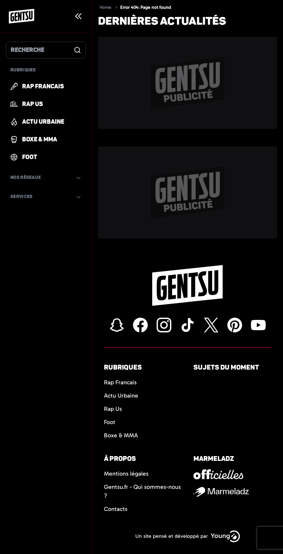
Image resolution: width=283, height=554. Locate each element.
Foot (109, 422)
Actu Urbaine (121, 395)
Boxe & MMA (121, 435)
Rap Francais (120, 382)
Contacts (115, 508)
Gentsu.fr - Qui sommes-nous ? (142, 491)
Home (105, 7)
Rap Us (113, 408)
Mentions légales (126, 473)
